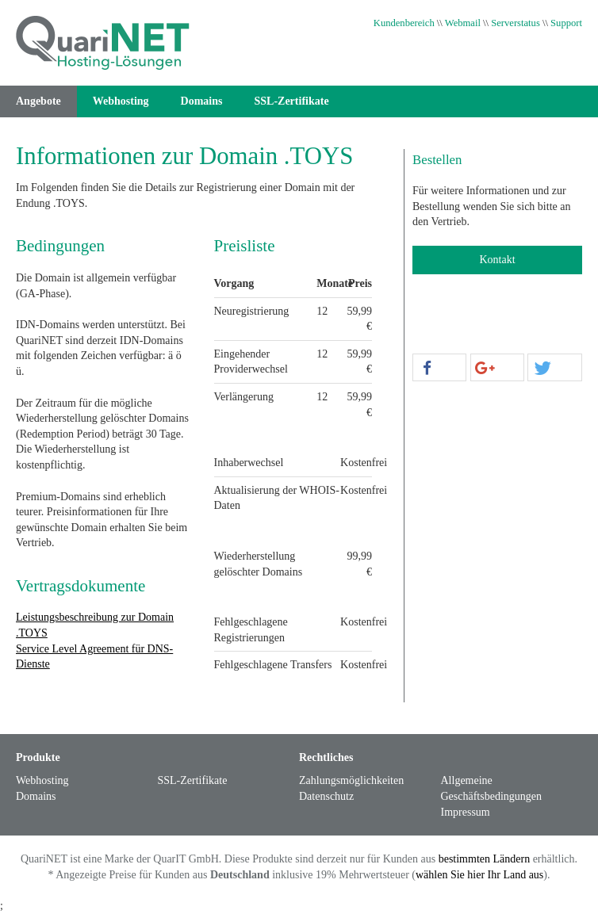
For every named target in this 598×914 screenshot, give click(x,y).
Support (566, 23)
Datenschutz (326, 796)
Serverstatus (515, 23)
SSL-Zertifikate (292, 101)
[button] (439, 368)
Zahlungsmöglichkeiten (351, 780)
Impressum (465, 812)
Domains (202, 101)
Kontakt (497, 260)
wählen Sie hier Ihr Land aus (479, 875)
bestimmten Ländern (484, 859)
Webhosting (121, 101)
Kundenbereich (404, 23)
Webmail (463, 23)
